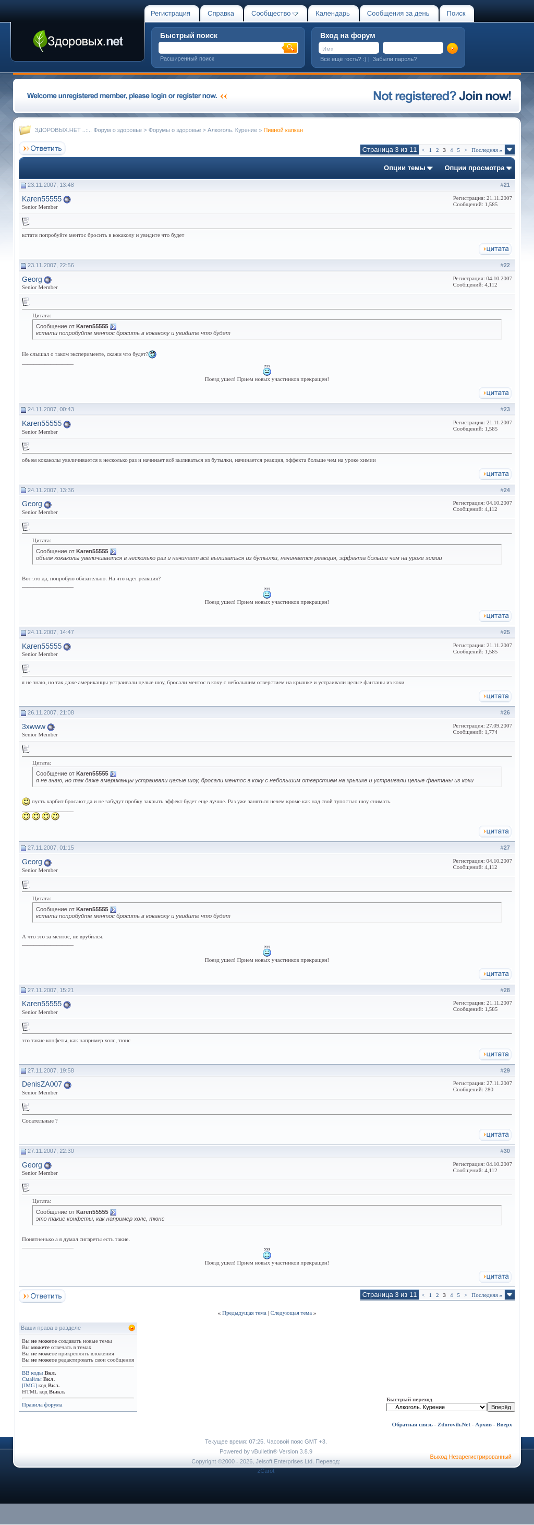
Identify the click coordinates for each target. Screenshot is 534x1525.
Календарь (332, 13)
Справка (221, 13)
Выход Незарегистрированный (471, 1456)
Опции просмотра (474, 168)
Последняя (486, 150)
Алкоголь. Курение (232, 130)
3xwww (33, 726)
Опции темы (405, 168)
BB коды (32, 1372)
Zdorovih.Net (454, 1424)
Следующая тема (291, 1312)
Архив (483, 1424)
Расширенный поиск (187, 58)
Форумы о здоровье (175, 130)
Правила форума (42, 1404)
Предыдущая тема (244, 1312)
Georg (32, 279)
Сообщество (274, 13)
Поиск (456, 13)
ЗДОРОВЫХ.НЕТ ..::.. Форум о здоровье (88, 130)
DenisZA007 (42, 1084)
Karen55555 (42, 199)
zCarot (266, 1471)
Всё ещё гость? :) (343, 59)
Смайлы (32, 1379)
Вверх (504, 1424)
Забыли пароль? (394, 59)
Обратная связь (412, 1424)
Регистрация (170, 13)
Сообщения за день (398, 13)
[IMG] (29, 1385)
